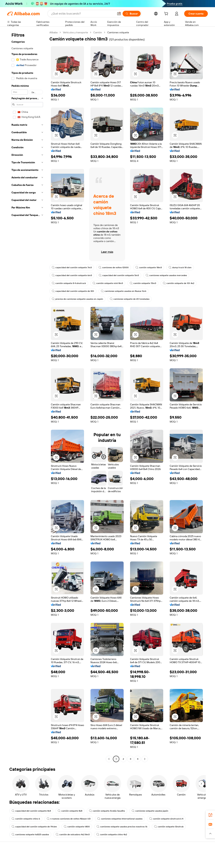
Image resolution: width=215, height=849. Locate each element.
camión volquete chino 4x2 (111, 834)
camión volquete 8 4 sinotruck (69, 283)
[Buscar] (132, 13)
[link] (210, 815)
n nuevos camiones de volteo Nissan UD (68, 818)
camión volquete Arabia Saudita (107, 810)
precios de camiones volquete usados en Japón (77, 299)
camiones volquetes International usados (119, 818)
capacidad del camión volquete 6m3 (72, 275)
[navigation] (27, 396)
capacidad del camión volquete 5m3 (119, 275)
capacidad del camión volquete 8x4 (31, 810)
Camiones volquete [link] (118, 32)
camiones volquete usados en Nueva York (123, 291)
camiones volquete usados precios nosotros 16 (122, 826)
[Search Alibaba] (82, 14)
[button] (119, 13)
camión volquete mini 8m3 (108, 283)
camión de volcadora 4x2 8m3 (73, 834)
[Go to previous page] (109, 759)
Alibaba (53, 32)
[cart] (166, 14)
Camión (97, 32)
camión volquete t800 (77, 826)
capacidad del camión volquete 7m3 (72, 267)
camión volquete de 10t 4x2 (178, 283)
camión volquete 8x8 (70, 810)
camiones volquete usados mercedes (166, 275)
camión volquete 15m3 (143, 283)
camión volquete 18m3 (148, 267)
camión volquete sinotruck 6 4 (166, 818)
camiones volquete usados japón (150, 810)
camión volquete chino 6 (26, 818)
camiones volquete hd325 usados (30, 834)
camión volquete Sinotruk (168, 826)
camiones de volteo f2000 (114, 267)
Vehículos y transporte (75, 32)
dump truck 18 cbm (180, 267)
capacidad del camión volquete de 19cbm (34, 826)
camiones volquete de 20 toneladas (129, 299)
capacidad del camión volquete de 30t (73, 291)
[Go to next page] (145, 759)
